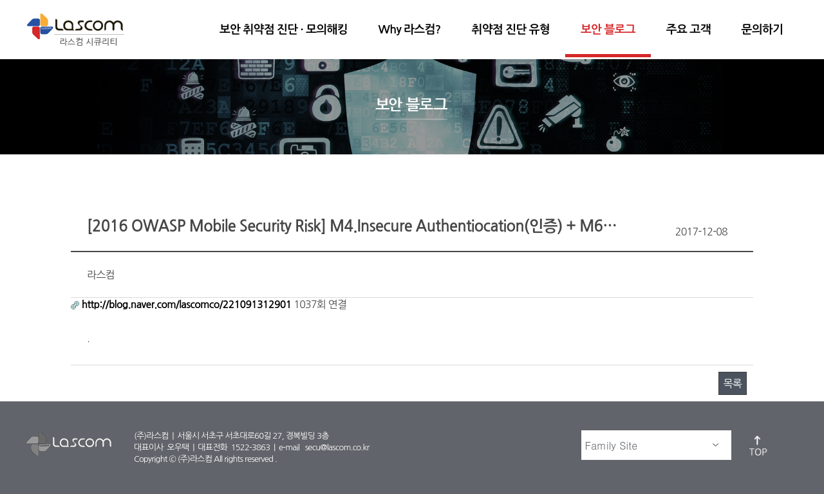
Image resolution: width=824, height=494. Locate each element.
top (759, 445)
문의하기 (762, 29)
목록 (733, 383)
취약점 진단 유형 (511, 29)
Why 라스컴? (410, 29)
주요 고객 (688, 29)
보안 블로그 (608, 29)
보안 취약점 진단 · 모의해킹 (284, 29)
